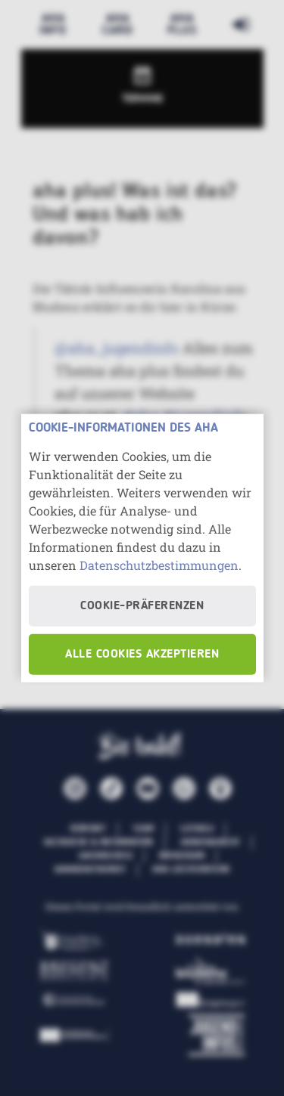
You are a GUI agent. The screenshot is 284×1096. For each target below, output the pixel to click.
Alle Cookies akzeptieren (142, 654)
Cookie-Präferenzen (142, 605)
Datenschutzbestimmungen (159, 564)
